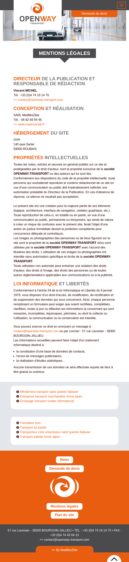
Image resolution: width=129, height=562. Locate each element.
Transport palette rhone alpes (40, 436)
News (64, 460)
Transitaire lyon (30, 423)
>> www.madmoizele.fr (29, 124)
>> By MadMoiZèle (64, 550)
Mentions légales (64, 506)
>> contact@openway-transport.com (38, 99)
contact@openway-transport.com (36, 331)
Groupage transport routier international (47, 401)
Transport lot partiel (33, 427)
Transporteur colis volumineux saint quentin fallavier (55, 432)
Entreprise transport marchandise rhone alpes (51, 396)
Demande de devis (94, 13)
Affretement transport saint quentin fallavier (49, 391)
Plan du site (64, 515)
